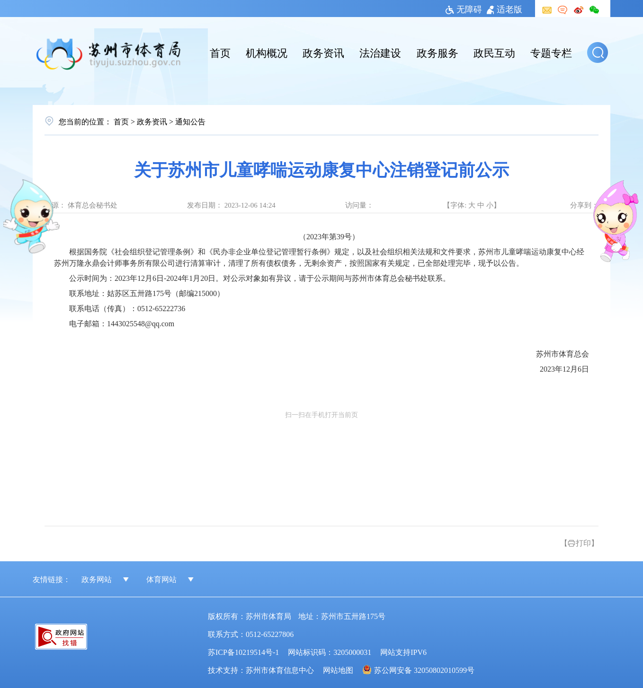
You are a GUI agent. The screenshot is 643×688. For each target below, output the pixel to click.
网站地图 (338, 669)
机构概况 (266, 52)
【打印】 (579, 542)
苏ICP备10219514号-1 (243, 651)
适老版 (504, 8)
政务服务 (437, 52)
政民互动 (494, 52)
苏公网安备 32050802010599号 (424, 669)
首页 (220, 52)
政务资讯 (323, 52)
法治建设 (380, 52)
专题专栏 (551, 52)
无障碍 (464, 8)
